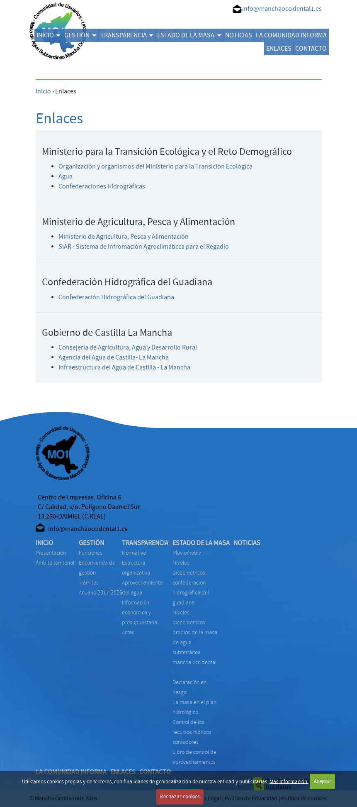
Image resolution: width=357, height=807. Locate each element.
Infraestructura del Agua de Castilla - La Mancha (124, 367)
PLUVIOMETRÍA (187, 552)
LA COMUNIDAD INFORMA (291, 35)
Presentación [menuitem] (51, 552)
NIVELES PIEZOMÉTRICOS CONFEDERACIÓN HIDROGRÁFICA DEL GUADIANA (190, 582)
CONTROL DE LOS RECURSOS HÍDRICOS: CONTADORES (192, 732)
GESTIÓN (80, 35)
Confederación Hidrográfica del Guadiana (116, 297)
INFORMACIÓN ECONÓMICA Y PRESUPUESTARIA (139, 612)
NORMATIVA (134, 552)
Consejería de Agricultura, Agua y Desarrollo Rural (127, 347)
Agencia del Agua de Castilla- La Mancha (113, 357)
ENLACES (278, 48)
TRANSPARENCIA (126, 35)
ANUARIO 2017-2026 (100, 592)
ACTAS (128, 632)
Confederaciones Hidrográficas (101, 186)
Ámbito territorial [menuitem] (55, 562)
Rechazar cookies (179, 796)
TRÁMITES (89, 582)
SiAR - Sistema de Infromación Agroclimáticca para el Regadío (143, 246)
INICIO (48, 35)
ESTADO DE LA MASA (189, 35)
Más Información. (289, 781)
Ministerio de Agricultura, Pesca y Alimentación (123, 236)
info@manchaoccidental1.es (282, 9)
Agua (65, 176)
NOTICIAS (238, 35)
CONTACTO (311, 48)
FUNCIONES (90, 552)
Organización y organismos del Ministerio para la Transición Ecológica (155, 166)
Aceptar (322, 781)
